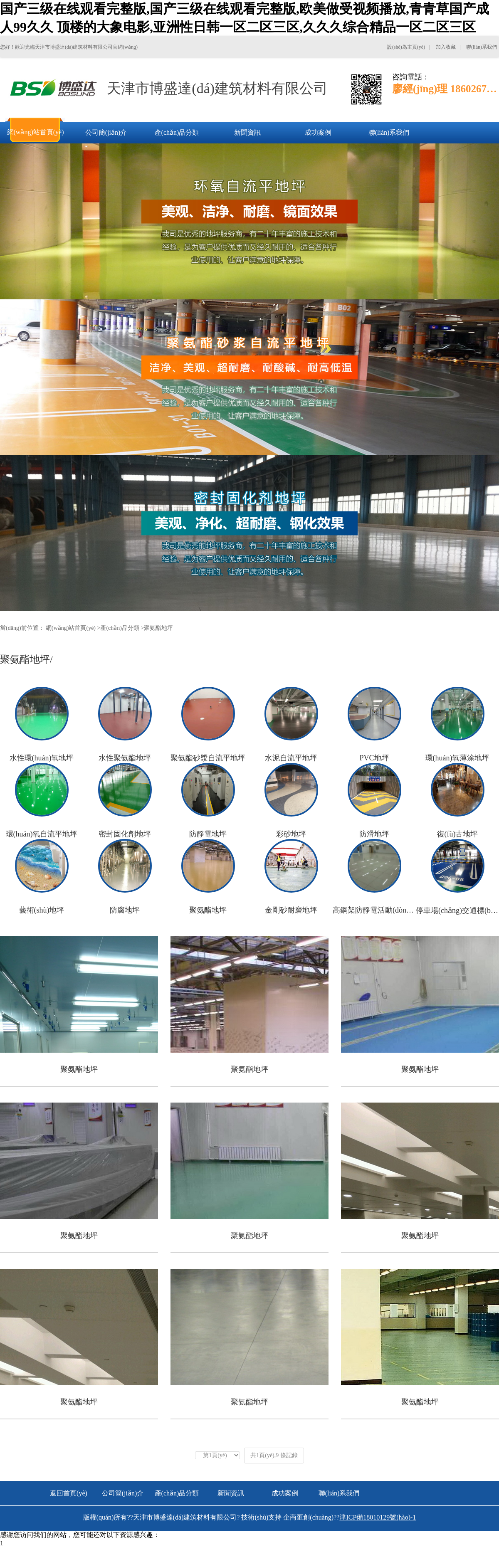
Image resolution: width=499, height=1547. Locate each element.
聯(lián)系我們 (339, 1493)
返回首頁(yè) (68, 1493)
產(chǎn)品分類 (119, 628)
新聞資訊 (230, 1493)
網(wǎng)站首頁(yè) (71, 628)
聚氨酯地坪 (158, 628)
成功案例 (285, 1493)
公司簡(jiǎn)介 (123, 1493)
